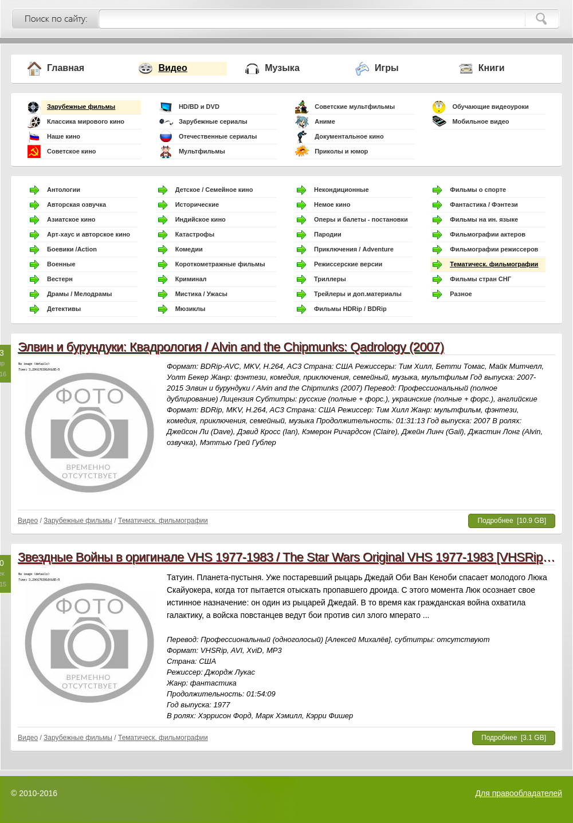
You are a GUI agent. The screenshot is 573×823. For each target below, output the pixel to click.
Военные (61, 264)
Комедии (189, 249)
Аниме (325, 121)
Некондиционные (341, 189)
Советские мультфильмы (355, 106)
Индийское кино (200, 219)
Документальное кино (349, 136)
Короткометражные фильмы (220, 264)
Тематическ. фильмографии (494, 264)
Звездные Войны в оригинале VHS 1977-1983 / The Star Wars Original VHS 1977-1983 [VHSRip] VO (292, 557)
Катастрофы (194, 234)
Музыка (282, 68)
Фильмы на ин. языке (484, 219)
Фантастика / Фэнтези (484, 204)
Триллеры (330, 278)
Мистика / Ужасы (201, 293)
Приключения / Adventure (354, 249)
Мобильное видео (480, 121)
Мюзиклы (190, 308)
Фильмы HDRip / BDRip (350, 308)
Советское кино (71, 151)
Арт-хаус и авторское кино (88, 234)
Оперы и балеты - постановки (361, 219)
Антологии (63, 189)
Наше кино (63, 136)
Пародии (328, 234)
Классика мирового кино (85, 121)
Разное (461, 293)
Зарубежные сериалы (213, 121)
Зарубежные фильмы (81, 106)
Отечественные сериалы (218, 136)
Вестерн (60, 278)
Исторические (197, 204)
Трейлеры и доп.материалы (358, 293)
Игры (387, 68)
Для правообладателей (519, 793)
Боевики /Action (72, 249)
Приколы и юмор (341, 151)
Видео (172, 68)
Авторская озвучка (76, 204)
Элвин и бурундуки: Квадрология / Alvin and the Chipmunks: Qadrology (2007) (231, 347)
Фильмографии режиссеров (494, 249)
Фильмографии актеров (487, 234)
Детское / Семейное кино (214, 189)
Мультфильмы (202, 151)
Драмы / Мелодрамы (79, 293)
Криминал (191, 278)
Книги (491, 68)
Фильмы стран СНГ (480, 278)
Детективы (64, 308)
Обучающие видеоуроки (490, 106)
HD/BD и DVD (199, 106)
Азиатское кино (71, 219)
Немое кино (332, 204)
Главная (65, 68)
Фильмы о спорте (478, 189)
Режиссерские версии (348, 264)
